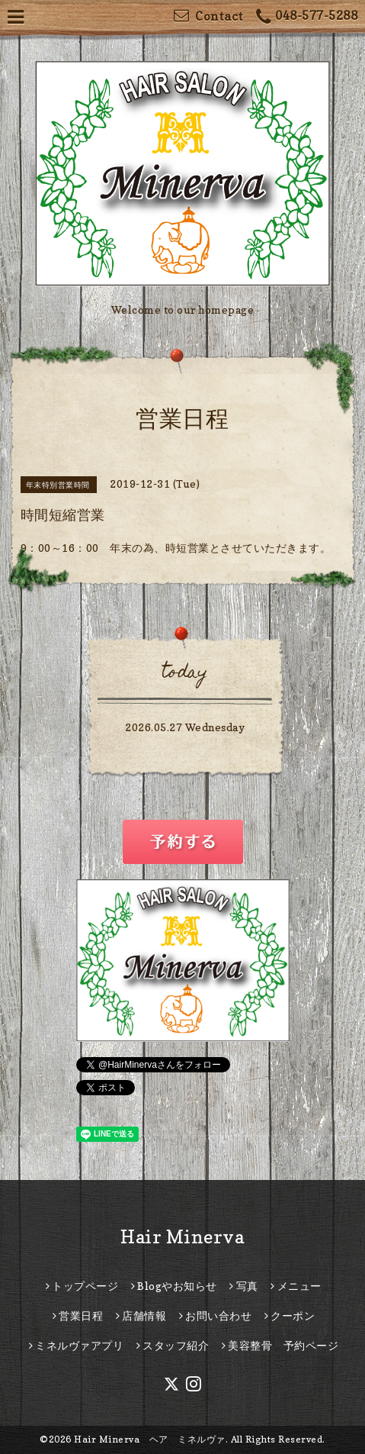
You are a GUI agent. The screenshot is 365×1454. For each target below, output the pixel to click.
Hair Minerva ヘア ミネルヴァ (150, 1439)
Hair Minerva (182, 1237)
